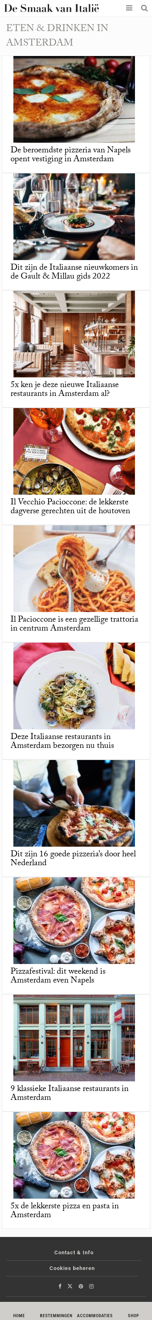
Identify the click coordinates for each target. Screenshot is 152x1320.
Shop (133, 1315)
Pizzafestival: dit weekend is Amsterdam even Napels (58, 977)
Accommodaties (95, 1315)
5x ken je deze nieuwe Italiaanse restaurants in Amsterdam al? (65, 390)
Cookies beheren (72, 1268)
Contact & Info (74, 1252)
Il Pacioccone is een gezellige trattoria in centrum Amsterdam (74, 625)
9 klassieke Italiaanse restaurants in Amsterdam (69, 1094)
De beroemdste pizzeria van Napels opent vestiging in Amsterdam (71, 155)
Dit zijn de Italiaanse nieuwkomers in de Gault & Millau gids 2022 (74, 273)
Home (19, 1315)
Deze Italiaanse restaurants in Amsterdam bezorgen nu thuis (62, 742)
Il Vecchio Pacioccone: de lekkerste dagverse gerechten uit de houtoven (70, 507)
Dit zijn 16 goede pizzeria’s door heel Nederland (73, 859)
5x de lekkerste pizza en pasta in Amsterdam (65, 1211)
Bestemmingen (56, 1315)
